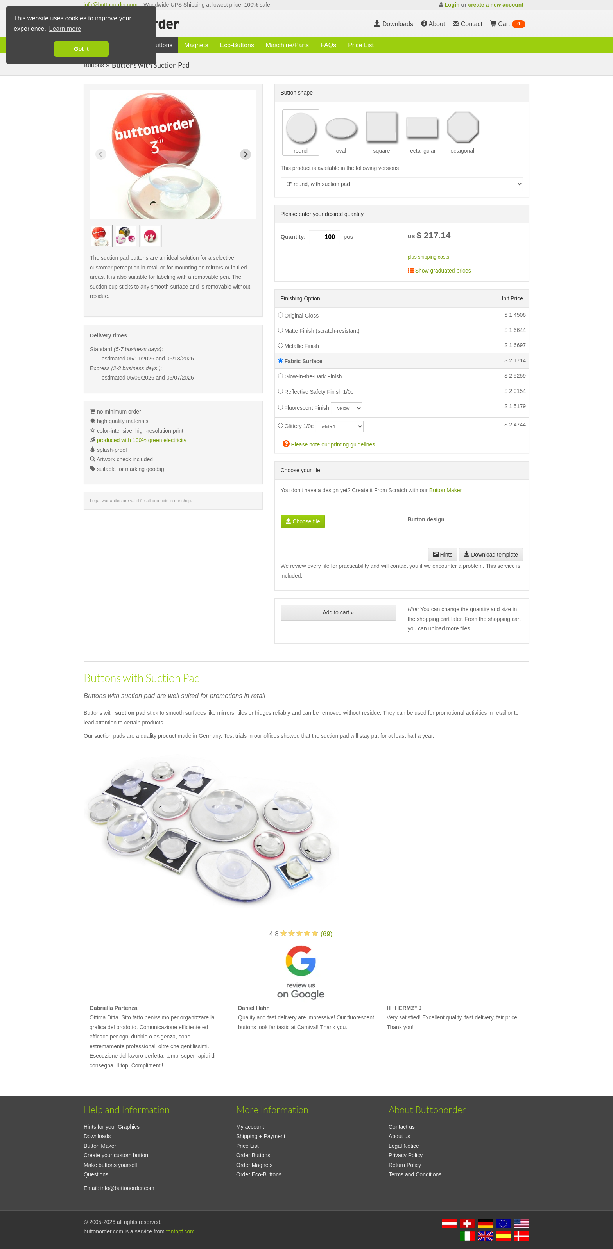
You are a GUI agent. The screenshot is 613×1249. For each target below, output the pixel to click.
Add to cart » (338, 612)
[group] (101, 236)
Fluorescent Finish (303, 408)
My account (250, 1127)
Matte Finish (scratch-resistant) (319, 331)
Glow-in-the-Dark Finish (310, 376)
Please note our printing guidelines (329, 443)
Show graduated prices (439, 271)
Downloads (393, 24)
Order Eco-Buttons (258, 1174)
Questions (96, 1174)
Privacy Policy (406, 1155)
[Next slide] (245, 154)
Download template (491, 554)
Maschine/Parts (287, 45)
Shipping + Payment (260, 1136)
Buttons (161, 45)
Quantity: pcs (317, 237)
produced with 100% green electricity (141, 440)
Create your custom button (116, 1155)
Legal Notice (404, 1146)
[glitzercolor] (339, 426)
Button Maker (445, 490)
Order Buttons (253, 1155)
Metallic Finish (298, 346)
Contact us (402, 1127)
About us (399, 1136)
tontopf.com (180, 1231)
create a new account (495, 5)
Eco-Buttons (237, 45)
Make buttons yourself (110, 1165)
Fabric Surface (300, 361)
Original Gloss (298, 315)
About (433, 24)
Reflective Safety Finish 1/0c (316, 392)
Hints (443, 554)
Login (452, 5)
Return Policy (405, 1165)
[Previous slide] (100, 154)
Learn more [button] (65, 28)
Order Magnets (254, 1165)
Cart (507, 24)
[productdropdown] (402, 184)
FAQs (328, 45)
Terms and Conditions (415, 1174)
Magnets (196, 45)
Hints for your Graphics (112, 1127)
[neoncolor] (346, 408)
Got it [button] (81, 49)
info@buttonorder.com (111, 5)
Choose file (303, 521)
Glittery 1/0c (296, 426)
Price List (361, 45)
